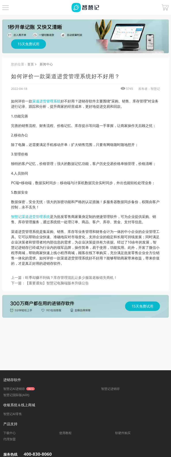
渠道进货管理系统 (46, 101)
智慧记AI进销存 (19, 389)
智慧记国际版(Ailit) (16, 395)
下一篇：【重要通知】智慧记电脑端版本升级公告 (50, 283)
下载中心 (9, 433)
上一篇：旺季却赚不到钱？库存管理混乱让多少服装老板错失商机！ (64, 277)
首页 (31, 64)
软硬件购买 (123, 433)
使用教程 (65, 433)
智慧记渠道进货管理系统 (30, 216)
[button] (5, 7)
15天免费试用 (28, 44)
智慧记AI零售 (12, 414)
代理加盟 (9, 439)
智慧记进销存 (110, 389)
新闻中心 (46, 64)
